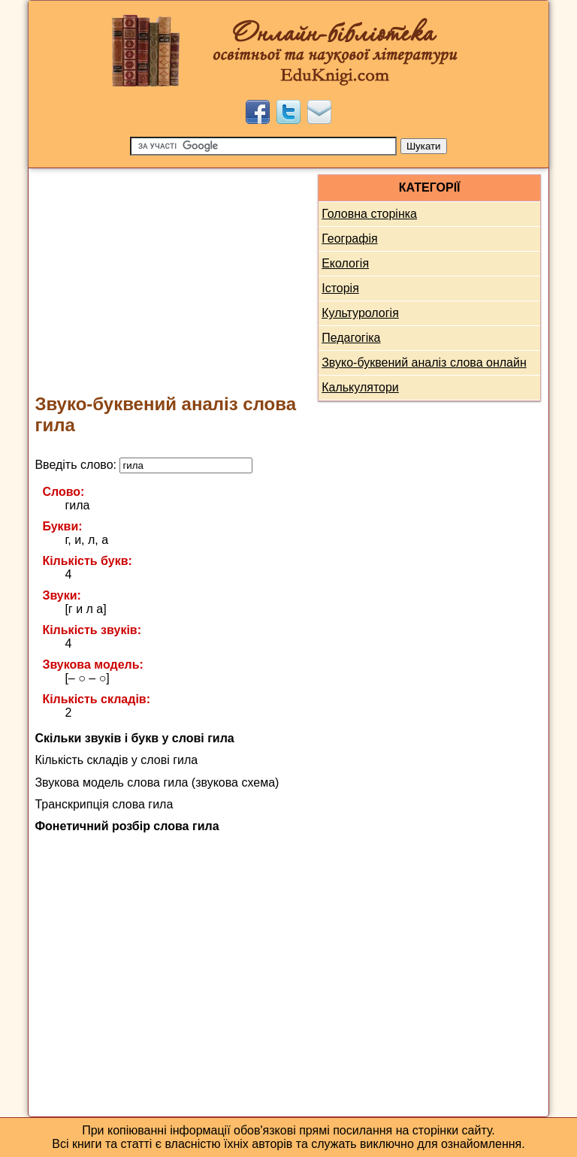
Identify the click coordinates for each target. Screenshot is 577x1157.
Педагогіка (351, 337)
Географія (349, 238)
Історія (340, 288)
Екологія (345, 263)
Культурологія (360, 313)
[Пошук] (263, 146)
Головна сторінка (369, 213)
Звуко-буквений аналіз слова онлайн (424, 362)
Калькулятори (360, 387)
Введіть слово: (143, 464)
